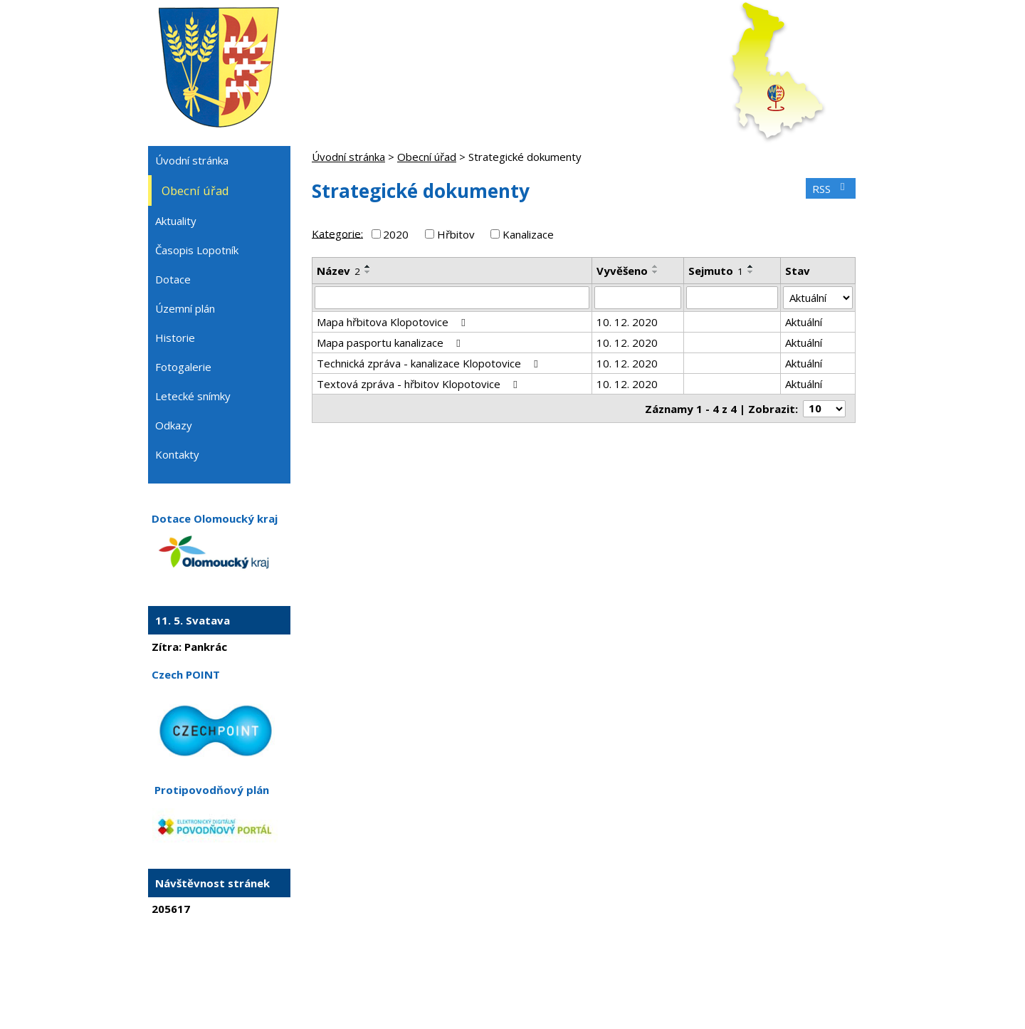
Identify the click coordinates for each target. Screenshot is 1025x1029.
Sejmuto (715, 270)
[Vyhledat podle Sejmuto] (732, 297)
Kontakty (177, 454)
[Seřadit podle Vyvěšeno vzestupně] (655, 266)
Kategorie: (337, 233)
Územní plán (185, 308)
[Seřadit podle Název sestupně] (368, 272)
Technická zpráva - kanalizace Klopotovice (429, 363)
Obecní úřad (426, 157)
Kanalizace (528, 234)
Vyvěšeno (622, 270)
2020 (396, 234)
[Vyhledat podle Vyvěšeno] (638, 297)
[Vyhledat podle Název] (452, 297)
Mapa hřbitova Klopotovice (393, 322)
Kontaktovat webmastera (468, 977)
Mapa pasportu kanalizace (391, 342)
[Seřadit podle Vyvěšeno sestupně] (655, 272)
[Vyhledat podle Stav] (818, 297)
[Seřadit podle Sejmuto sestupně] (751, 272)
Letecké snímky (193, 396)
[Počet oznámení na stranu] (824, 408)
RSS (830, 189)
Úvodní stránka (348, 157)
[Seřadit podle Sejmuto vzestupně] (751, 266)
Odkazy (173, 425)
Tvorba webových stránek (493, 990)
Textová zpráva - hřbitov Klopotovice (419, 384)
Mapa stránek (561, 977)
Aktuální (803, 322)
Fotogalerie (183, 367)
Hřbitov (456, 234)
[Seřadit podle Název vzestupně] (368, 266)
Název (338, 270)
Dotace (173, 279)
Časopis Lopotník (196, 250)
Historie (175, 337)
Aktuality (175, 221)
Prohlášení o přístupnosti (653, 977)
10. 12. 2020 (627, 322)
